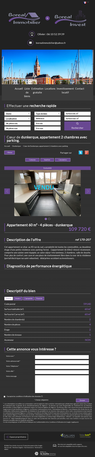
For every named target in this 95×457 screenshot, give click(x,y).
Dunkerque (16, 146)
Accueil (12, 97)
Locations (53, 97)
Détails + (18, 298)
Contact (82, 97)
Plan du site (8, 447)
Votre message (11, 376)
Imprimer (47, 159)
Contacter (32, 159)
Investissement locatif (68, 97)
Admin (6, 449)
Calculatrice (63, 159)
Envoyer (82, 400)
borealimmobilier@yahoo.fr (51, 42)
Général (8, 298)
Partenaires (38, 447)
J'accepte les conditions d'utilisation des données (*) (24, 396)
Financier (39, 298)
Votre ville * (10, 371)
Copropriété (29, 298)
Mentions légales (17, 447)
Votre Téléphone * (12, 366)
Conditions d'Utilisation (56, 421)
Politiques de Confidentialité (36, 421)
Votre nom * (10, 356)
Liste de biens (22, 97)
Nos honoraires (29, 447)
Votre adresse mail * (13, 361)
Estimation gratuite (38, 97)
